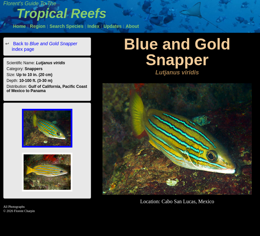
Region (37, 26)
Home (19, 26)
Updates (112, 26)
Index (93, 26)
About (132, 26)
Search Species (66, 26)
